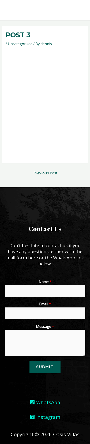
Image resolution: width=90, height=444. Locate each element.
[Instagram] (45, 417)
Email (45, 304)
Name (45, 281)
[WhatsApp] (45, 402)
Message (45, 326)
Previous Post (45, 173)
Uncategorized (20, 43)
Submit (45, 367)
